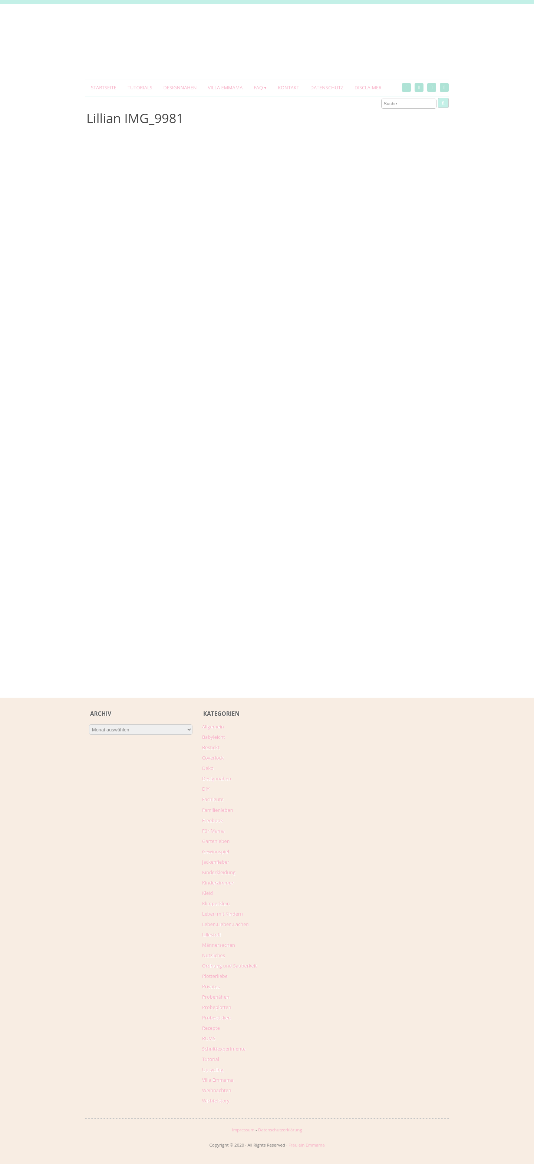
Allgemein (213, 726)
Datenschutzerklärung (280, 1129)
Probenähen (215, 996)
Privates (211, 986)
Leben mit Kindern (222, 913)
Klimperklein (216, 903)
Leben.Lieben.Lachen (225, 924)
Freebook (212, 820)
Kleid (207, 893)
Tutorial (210, 1059)
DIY (206, 789)
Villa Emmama (225, 87)
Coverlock (213, 757)
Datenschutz (326, 87)
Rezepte (211, 1028)
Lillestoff (211, 934)
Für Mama (213, 830)
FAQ (258, 87)
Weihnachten (216, 1090)
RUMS (208, 1038)
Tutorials (140, 87)
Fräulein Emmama (307, 1145)
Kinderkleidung (218, 872)
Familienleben (217, 810)
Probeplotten (216, 1007)
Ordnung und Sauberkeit (229, 965)
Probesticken (216, 1017)
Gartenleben (216, 841)
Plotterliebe (215, 976)
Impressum (243, 1129)
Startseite (103, 87)
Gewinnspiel (215, 851)
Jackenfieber (215, 862)
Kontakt (288, 87)
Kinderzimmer (218, 882)
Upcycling (212, 1069)
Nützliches (213, 955)
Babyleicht (213, 737)
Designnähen (180, 87)
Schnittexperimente (223, 1048)
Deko (208, 768)
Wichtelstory (216, 1100)
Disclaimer (368, 87)
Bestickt (211, 747)
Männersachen (218, 945)
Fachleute (213, 799)
